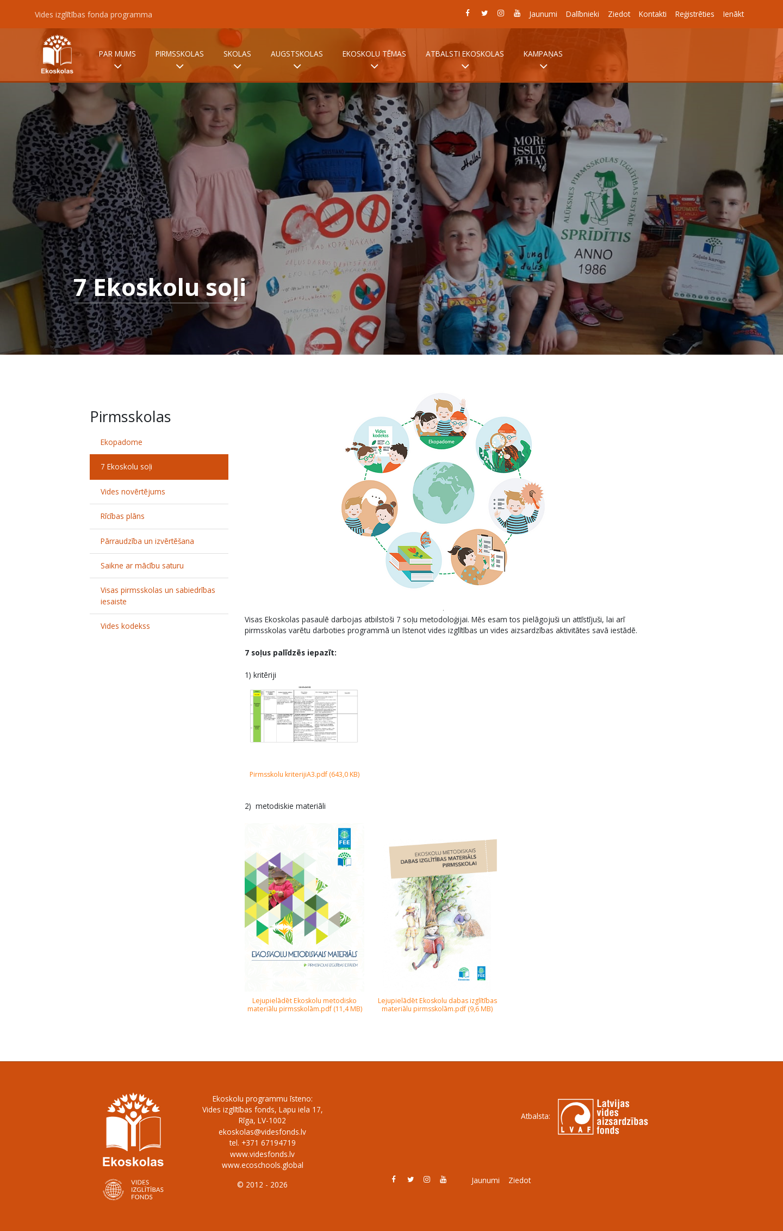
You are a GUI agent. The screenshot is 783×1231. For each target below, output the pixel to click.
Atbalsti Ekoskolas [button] (465, 60)
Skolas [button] (237, 60)
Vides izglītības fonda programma (93, 14)
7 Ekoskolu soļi (126, 466)
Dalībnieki (582, 14)
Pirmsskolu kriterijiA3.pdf (288, 774)
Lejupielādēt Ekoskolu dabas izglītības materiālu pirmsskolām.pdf (437, 1004)
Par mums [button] (117, 60)
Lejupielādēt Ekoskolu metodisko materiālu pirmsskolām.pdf (302, 1004)
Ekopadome (121, 442)
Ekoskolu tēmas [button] (374, 60)
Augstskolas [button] (297, 60)
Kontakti (653, 14)
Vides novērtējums (133, 491)
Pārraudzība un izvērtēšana (147, 541)
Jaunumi (543, 14)
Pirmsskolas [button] (180, 60)
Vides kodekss (125, 626)
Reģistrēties (694, 14)
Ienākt (733, 14)
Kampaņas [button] (543, 60)
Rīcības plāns (123, 516)
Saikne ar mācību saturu (142, 565)
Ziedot (619, 14)
